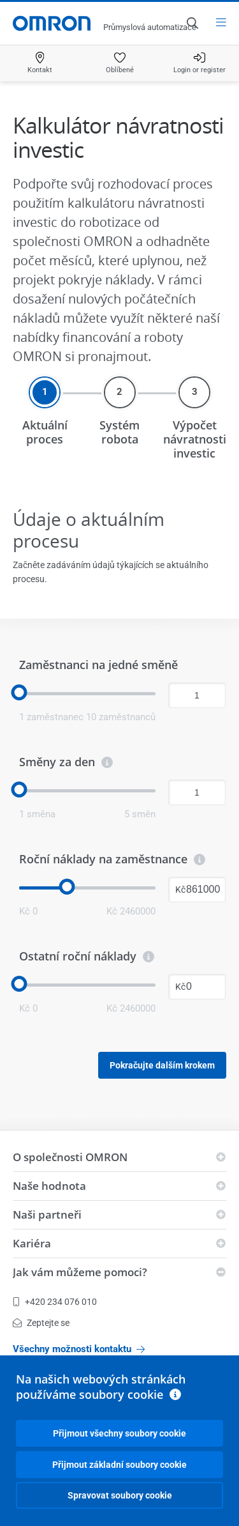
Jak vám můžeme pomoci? (80, 1272)
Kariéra (32, 1243)
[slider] (19, 692)
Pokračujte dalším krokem (162, 1065)
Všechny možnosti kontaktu (79, 1349)
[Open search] (191, 23)
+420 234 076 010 (55, 1302)
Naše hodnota (49, 1185)
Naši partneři (47, 1214)
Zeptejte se (41, 1323)
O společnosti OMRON (70, 1157)
